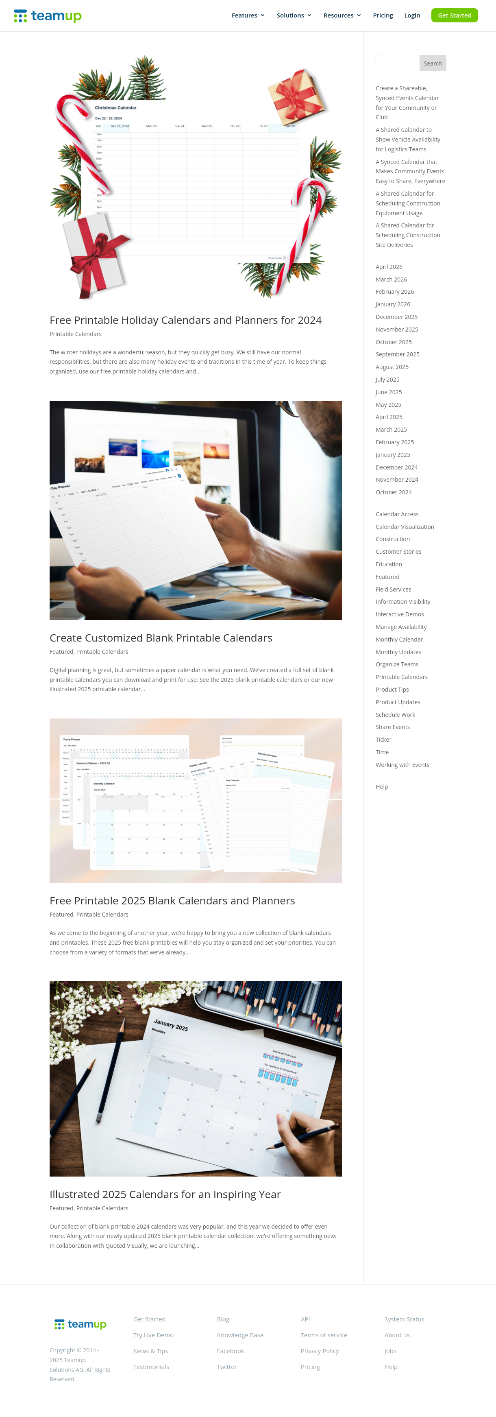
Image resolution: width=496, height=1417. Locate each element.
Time (382, 752)
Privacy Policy (320, 1351)
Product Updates (398, 702)
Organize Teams (397, 664)
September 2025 (398, 354)
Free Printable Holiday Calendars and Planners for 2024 (186, 319)
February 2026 (395, 291)
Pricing (383, 15)
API (305, 1319)
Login (412, 15)
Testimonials (151, 1366)
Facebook (230, 1351)
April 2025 (389, 417)
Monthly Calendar (399, 639)
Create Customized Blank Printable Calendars (161, 637)
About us (397, 1335)
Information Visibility (403, 601)
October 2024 (394, 492)
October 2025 (394, 342)
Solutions (290, 15)
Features (244, 15)
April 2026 (389, 267)
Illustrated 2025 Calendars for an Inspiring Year (165, 1194)
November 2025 (397, 329)
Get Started (455, 15)
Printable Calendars (76, 334)
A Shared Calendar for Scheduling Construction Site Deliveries (408, 235)
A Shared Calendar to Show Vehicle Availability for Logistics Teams (408, 139)
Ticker (384, 739)
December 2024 (397, 467)
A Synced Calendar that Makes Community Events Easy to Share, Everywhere (410, 171)
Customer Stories (399, 551)
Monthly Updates (398, 652)
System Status (404, 1319)
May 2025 (388, 404)
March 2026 (391, 279)
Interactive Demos (400, 614)
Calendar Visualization (405, 527)
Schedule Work (395, 714)
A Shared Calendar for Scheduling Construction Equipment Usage (408, 203)
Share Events (393, 727)
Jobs (390, 1351)
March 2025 (391, 429)
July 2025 (388, 379)
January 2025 (393, 455)
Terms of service (324, 1335)
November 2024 (397, 479)
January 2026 (393, 304)
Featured (62, 651)
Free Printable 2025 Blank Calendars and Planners (172, 900)
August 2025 (392, 367)
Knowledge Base (240, 1335)
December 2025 (397, 317)
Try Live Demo (153, 1335)
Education (389, 564)
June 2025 (389, 392)
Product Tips (392, 689)
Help (382, 786)
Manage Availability (401, 627)
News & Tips (150, 1351)
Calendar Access (397, 514)
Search (433, 63)
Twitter (227, 1366)
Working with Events (402, 765)
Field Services (393, 589)
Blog (223, 1319)
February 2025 (395, 442)
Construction (393, 539)
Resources (339, 15)
